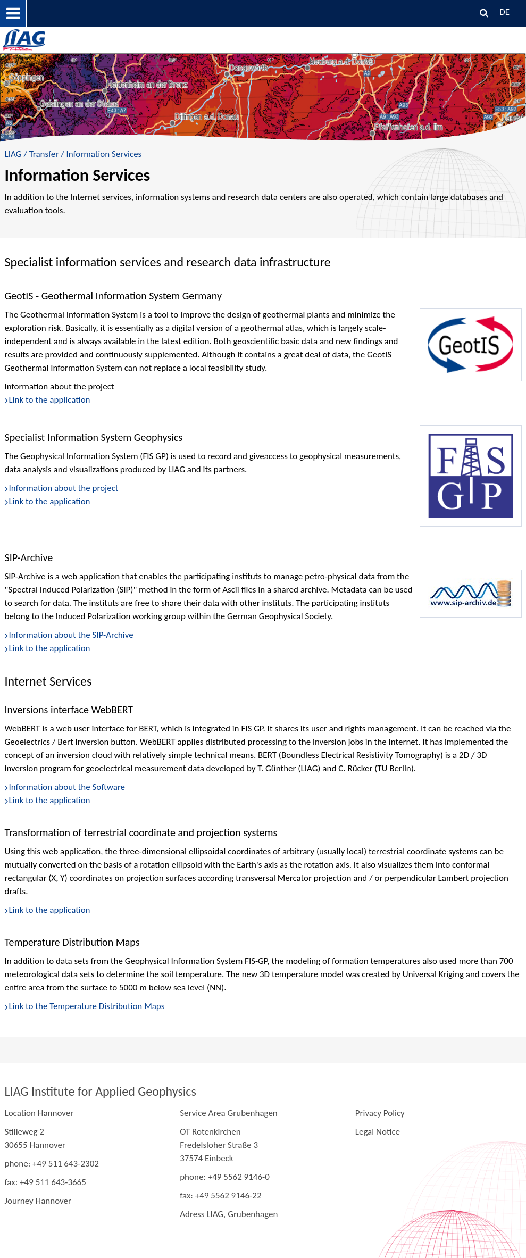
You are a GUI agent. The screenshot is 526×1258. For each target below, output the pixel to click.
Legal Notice (377, 1131)
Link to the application (49, 501)
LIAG (13, 154)
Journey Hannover (38, 1200)
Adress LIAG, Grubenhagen (229, 1214)
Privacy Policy (380, 1113)
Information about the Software (67, 787)
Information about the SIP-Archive (71, 634)
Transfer (44, 154)
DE (504, 12)
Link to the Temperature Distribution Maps (87, 1006)
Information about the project (64, 488)
